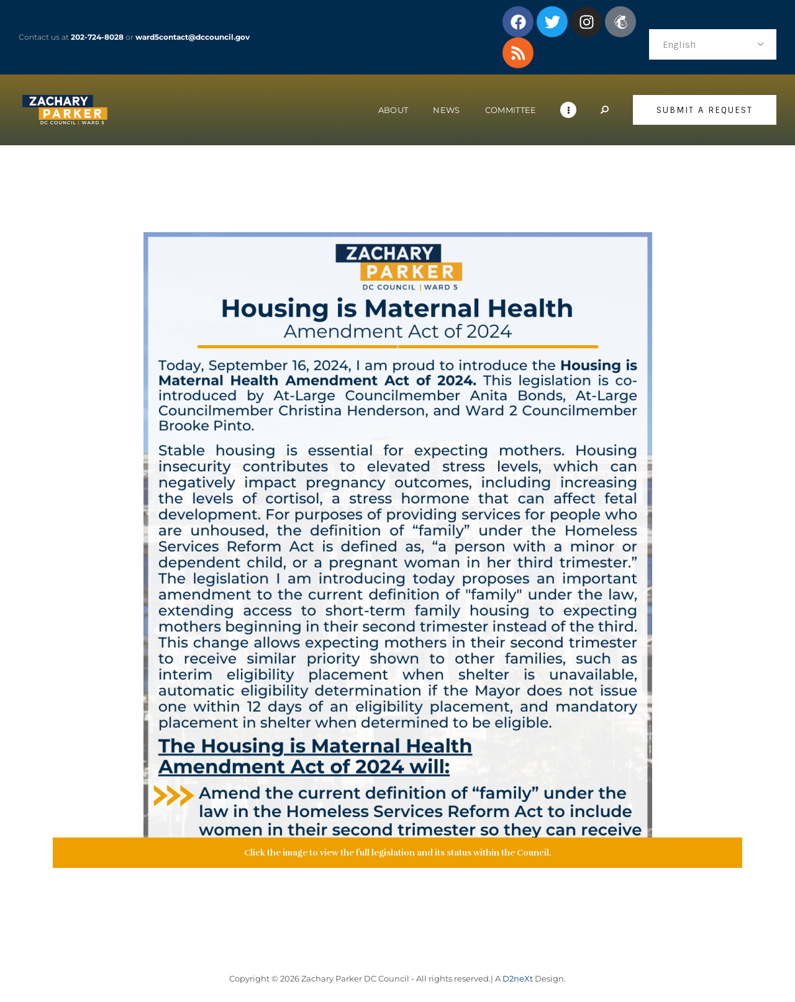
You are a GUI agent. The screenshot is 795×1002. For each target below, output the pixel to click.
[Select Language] (712, 44)
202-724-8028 (97, 37)
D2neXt (517, 978)
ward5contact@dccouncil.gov (192, 37)
